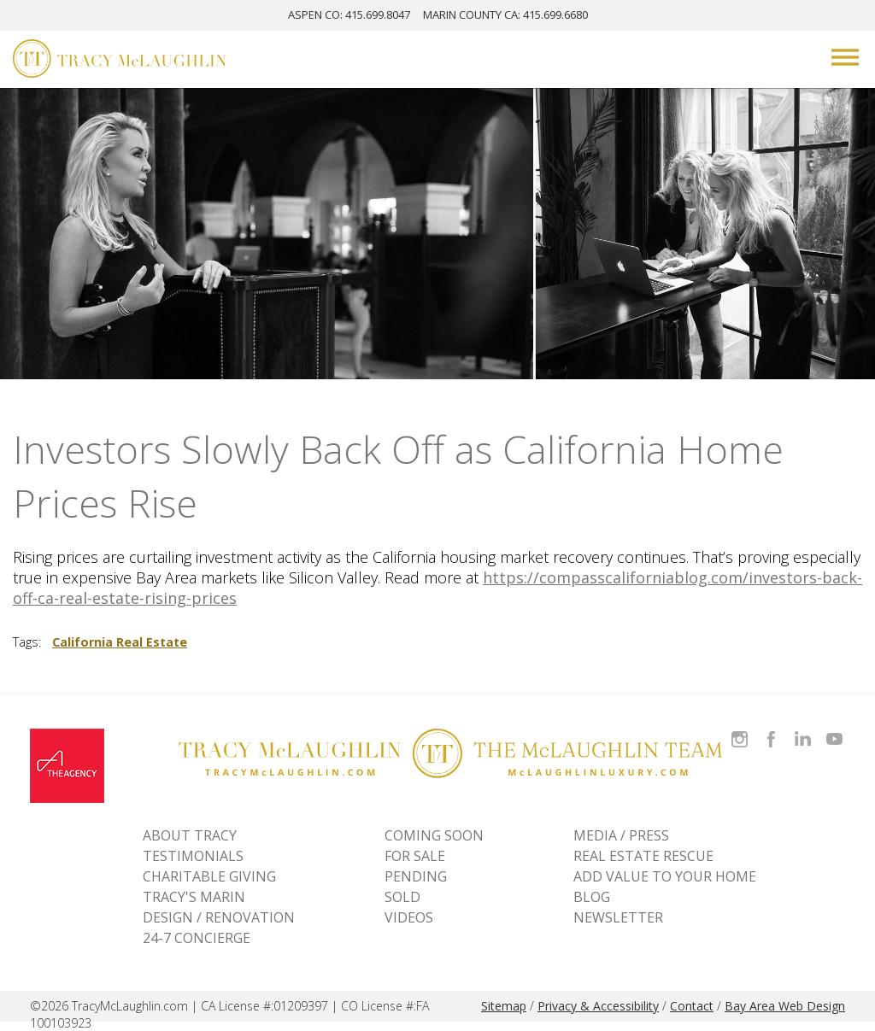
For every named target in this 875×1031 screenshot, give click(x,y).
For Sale (415, 855)
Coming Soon (434, 835)
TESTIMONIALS (193, 855)
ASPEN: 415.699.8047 (349, 14)
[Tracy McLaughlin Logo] (119, 60)
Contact (692, 1006)
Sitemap (503, 1006)
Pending (416, 876)
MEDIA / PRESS (621, 835)
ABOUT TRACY (190, 835)
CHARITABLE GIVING (209, 876)
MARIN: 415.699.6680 (505, 14)
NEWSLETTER (618, 917)
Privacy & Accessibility (598, 1006)
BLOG (591, 896)
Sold (402, 896)
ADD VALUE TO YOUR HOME (664, 876)
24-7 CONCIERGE (196, 937)
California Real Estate (119, 642)
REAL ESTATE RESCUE (643, 855)
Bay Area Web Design (785, 1006)
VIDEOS (409, 917)
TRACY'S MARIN (194, 896)
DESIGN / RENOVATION (219, 917)
